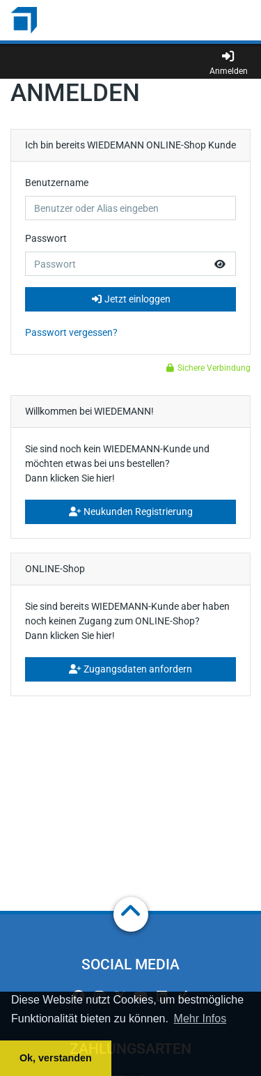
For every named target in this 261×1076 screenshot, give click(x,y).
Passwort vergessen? (71, 332)
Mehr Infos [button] (200, 1018)
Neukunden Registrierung (131, 511)
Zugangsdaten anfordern (130, 669)
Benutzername (56, 182)
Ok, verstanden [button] (55, 1057)
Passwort (46, 238)
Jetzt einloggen (130, 299)
